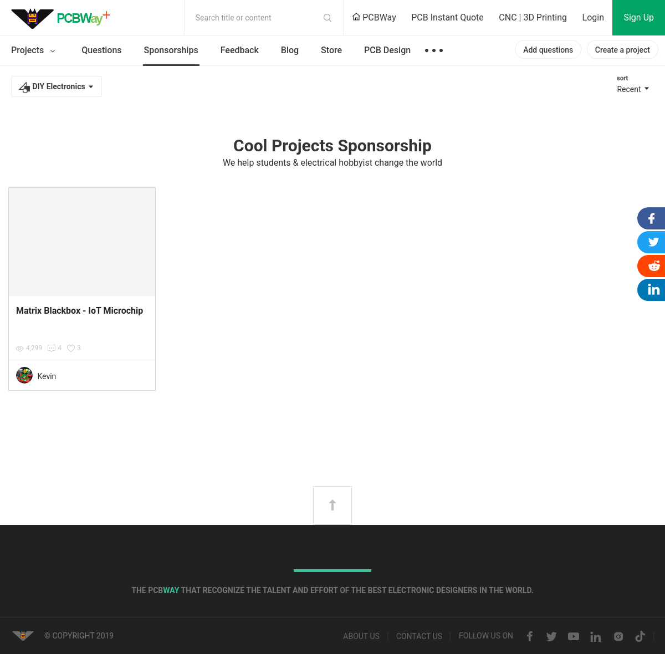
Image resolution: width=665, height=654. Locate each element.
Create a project (622, 49)
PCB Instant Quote (447, 17)
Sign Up (638, 17)
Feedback (240, 50)
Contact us (419, 636)
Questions (101, 50)
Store (331, 50)
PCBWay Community (63, 17)
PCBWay (374, 17)
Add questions (548, 49)
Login (593, 17)
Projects (35, 51)
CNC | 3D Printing (533, 17)
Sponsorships (171, 50)
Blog (290, 50)
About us (361, 636)
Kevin (46, 376)
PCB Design (387, 50)
